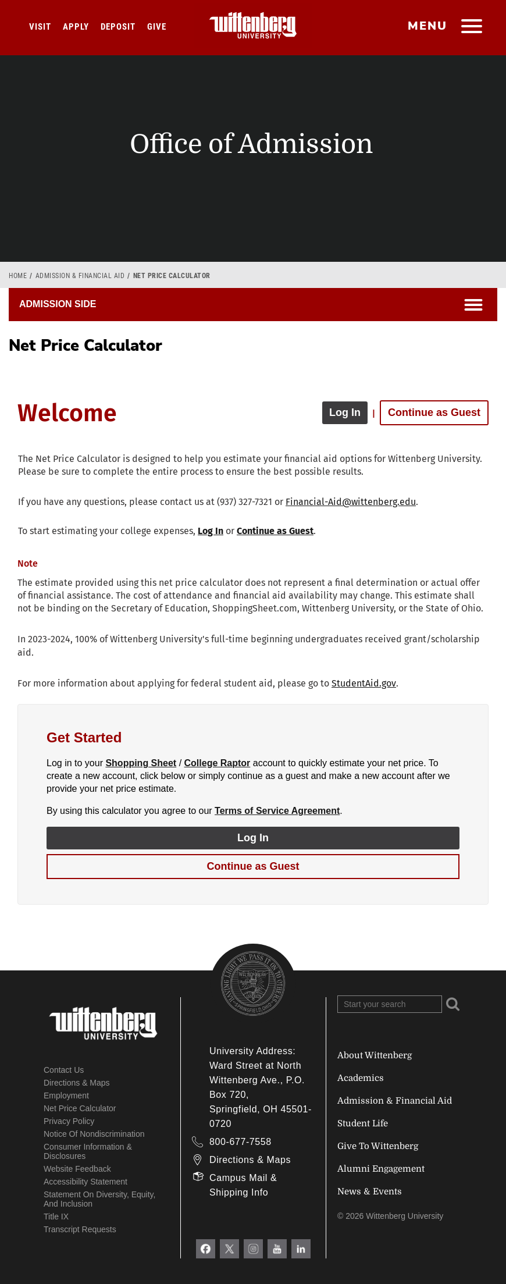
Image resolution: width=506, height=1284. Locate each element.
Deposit (118, 27)
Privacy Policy (69, 1121)
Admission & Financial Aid (80, 276)
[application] (253, 641)
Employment (66, 1095)
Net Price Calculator (80, 1108)
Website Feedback (77, 1168)
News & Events (369, 1191)
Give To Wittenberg (377, 1146)
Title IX (56, 1216)
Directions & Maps (77, 1082)
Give (156, 27)
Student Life (362, 1123)
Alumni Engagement (381, 1169)
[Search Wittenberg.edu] (389, 1004)
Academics (360, 1078)
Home (18, 276)
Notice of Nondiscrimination (94, 1134)
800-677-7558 (240, 1142)
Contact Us (64, 1070)
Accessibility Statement (85, 1181)
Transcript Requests (80, 1229)
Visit (40, 27)
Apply (76, 27)
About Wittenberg (374, 1055)
